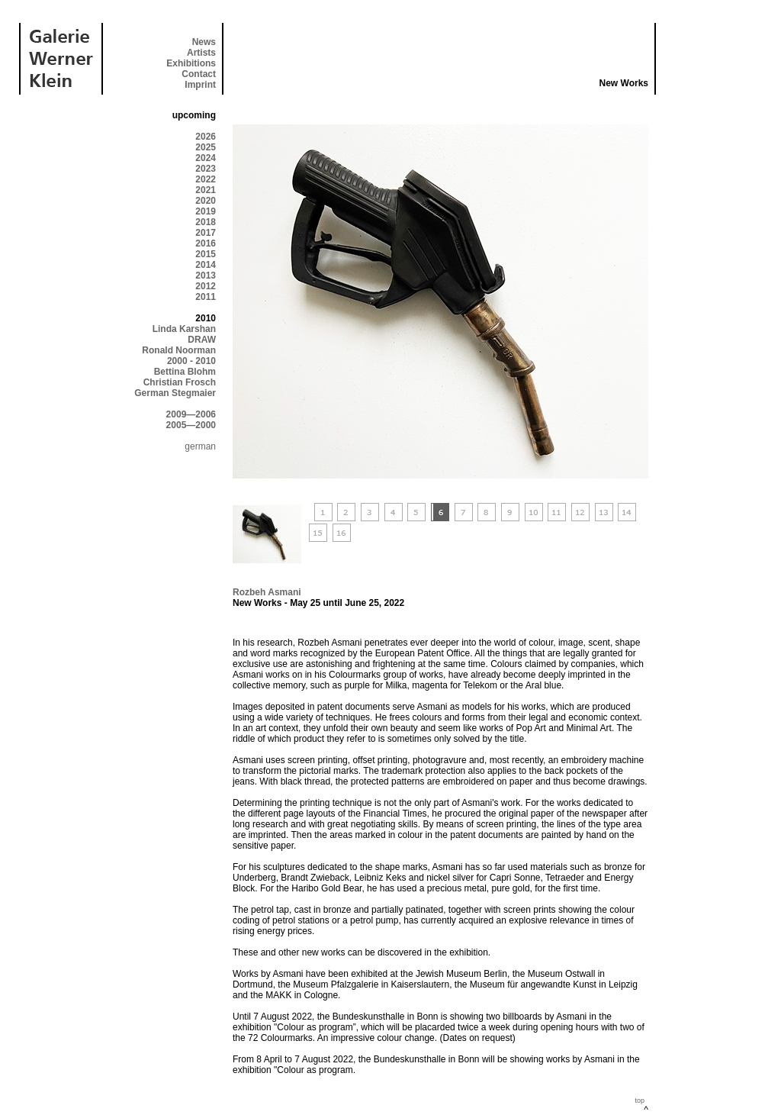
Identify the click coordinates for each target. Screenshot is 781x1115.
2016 (205, 243)
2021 (205, 190)
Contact (199, 74)
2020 (205, 200)
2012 (205, 286)
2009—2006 (191, 414)
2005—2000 (191, 425)
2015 (205, 254)
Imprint (200, 84)
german (200, 446)
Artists (201, 52)
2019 (205, 211)
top (639, 1100)
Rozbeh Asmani (267, 592)
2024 (205, 158)
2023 (205, 168)
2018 (205, 222)
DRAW (202, 339)
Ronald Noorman (179, 350)
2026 (205, 136)
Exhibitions (191, 63)
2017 (205, 232)
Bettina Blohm (185, 371)
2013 (205, 275)
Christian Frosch (179, 382)
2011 (205, 297)
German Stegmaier (175, 393)
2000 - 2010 (191, 361)
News (204, 42)
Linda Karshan (184, 329)
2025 (205, 147)
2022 (205, 179)
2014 (205, 264)
